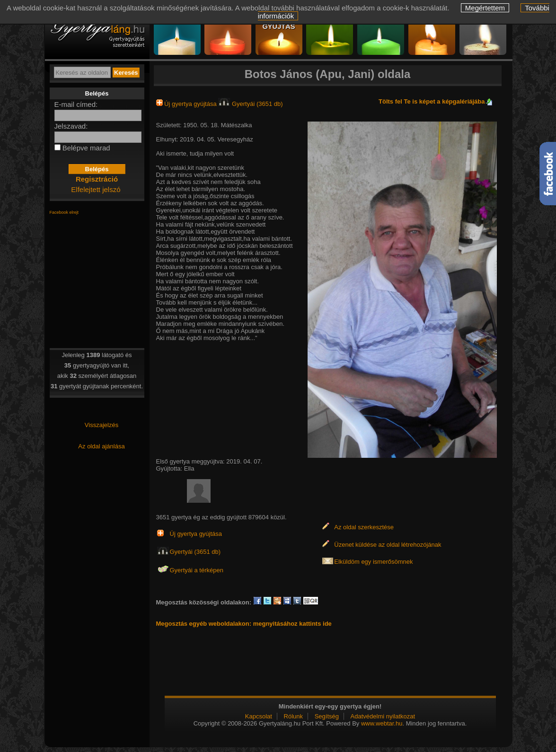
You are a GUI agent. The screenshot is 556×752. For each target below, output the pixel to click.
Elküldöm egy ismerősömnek (373, 561)
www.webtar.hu (381, 723)
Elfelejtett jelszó (95, 189)
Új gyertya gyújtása (187, 103)
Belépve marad (86, 148)
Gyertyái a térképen (196, 570)
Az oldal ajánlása (101, 446)
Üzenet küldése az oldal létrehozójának (387, 544)
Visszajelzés (101, 424)
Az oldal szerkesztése (364, 527)
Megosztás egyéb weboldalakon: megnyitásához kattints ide (244, 623)
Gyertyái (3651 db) (250, 103)
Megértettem (485, 8)
